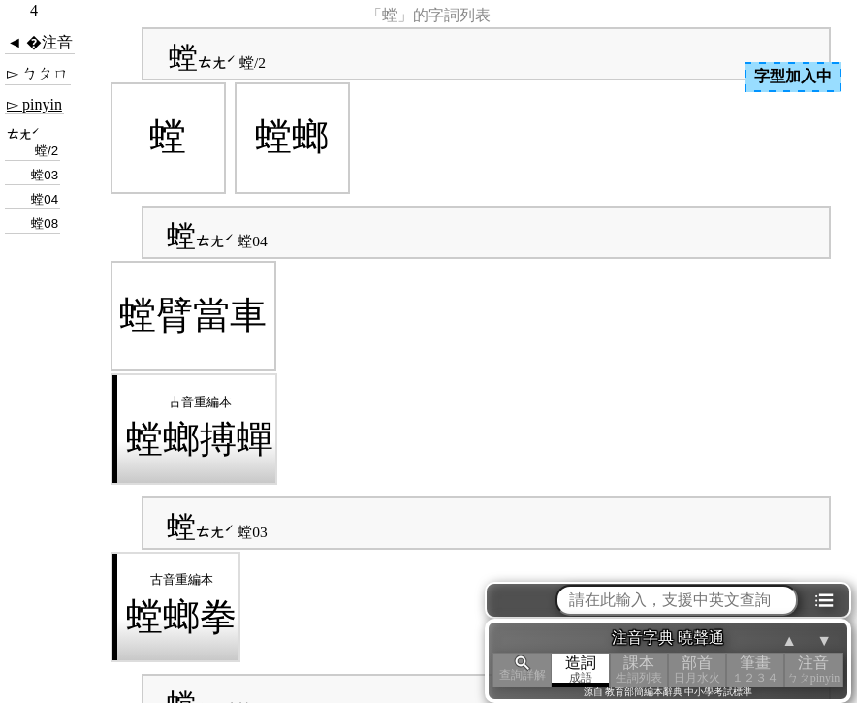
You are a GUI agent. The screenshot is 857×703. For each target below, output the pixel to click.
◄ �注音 (40, 42)
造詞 (581, 670)
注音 (813, 670)
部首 (697, 670)
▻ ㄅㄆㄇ (38, 73)
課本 (639, 670)
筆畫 (755, 670)
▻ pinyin (34, 104)
